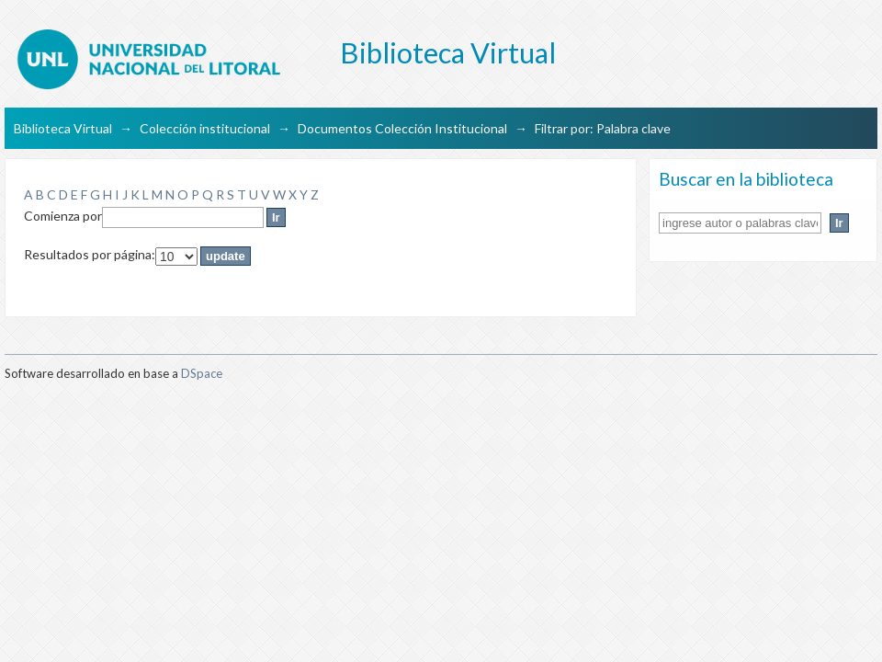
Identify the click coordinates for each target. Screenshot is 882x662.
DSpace (201, 373)
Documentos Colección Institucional (402, 128)
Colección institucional (205, 128)
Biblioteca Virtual (63, 128)
